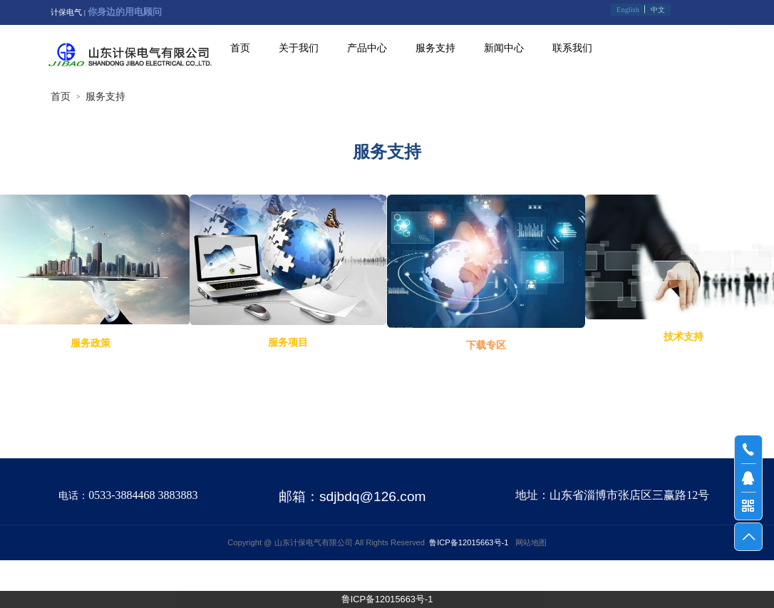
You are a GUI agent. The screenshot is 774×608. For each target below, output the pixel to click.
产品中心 (367, 47)
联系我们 (572, 47)
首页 (240, 47)
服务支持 (435, 47)
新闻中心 (504, 47)
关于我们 (299, 47)
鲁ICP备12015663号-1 (387, 599)
